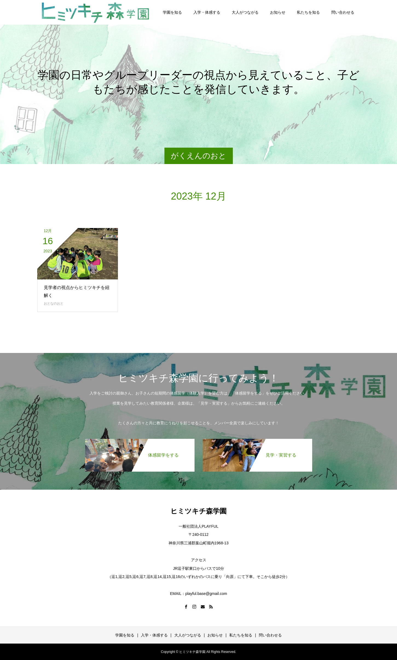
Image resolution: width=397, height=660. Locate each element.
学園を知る (172, 12)
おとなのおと (53, 303)
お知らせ (277, 12)
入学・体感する (206, 12)
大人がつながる (245, 12)
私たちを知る (308, 12)
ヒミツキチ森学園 (198, 511)
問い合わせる (342, 12)
